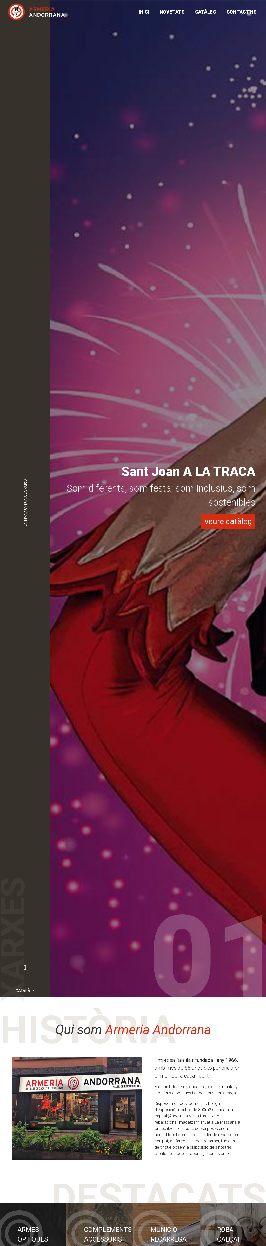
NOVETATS (172, 12)
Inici (144, 12)
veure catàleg (228, 521)
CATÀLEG (205, 12)
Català (23, 990)
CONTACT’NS (242, 12)
